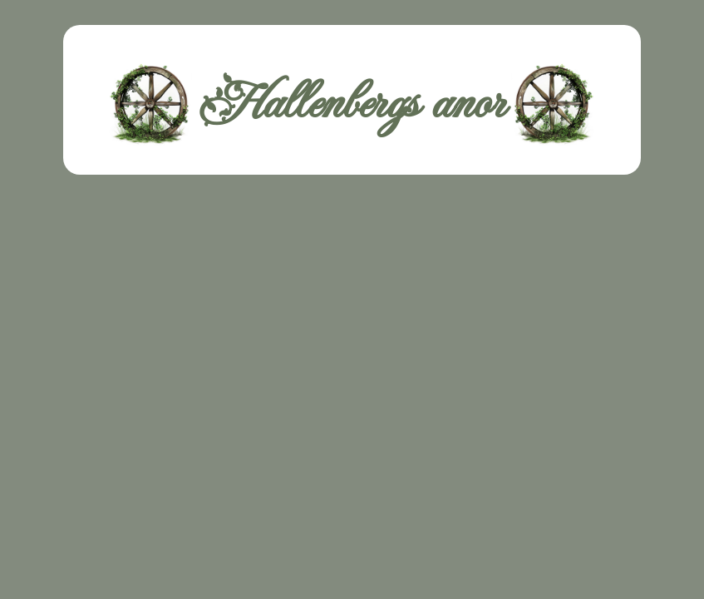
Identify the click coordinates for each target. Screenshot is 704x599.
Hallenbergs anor (351, 104)
